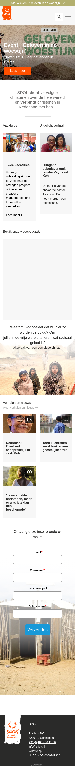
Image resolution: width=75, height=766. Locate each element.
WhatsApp (35, 751)
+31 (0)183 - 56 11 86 (42, 742)
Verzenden (37, 629)
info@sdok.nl (37, 746)
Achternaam (37, 606)
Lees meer (17, 70)
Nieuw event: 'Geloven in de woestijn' (36, 3)
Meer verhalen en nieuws (20, 407)
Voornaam (37, 570)
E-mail (38, 552)
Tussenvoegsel (37, 588)
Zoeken (59, 17)
